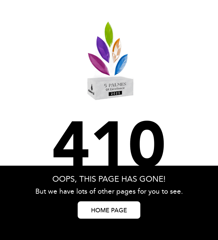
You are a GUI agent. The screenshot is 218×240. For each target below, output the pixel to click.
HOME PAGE (109, 210)
